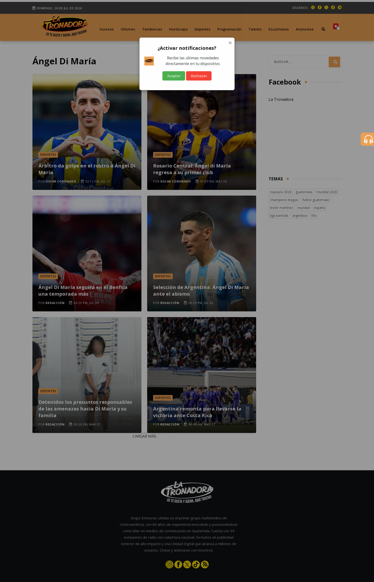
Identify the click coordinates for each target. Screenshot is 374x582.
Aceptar (174, 76)
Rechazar (199, 76)
